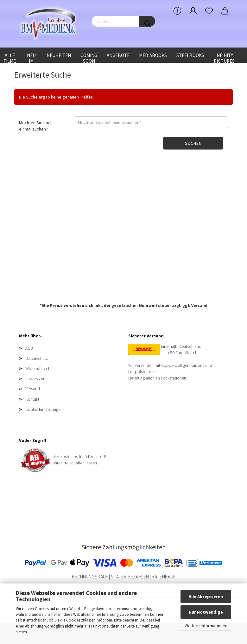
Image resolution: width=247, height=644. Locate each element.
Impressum (35, 378)
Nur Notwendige (206, 612)
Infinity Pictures (224, 57)
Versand (199, 305)
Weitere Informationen (206, 625)
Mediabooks (153, 55)
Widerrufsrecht (38, 368)
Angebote (118, 55)
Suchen (193, 143)
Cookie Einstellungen (44, 409)
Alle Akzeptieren (206, 596)
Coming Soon (88, 57)
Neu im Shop (31, 57)
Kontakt (32, 399)
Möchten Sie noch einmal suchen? (36, 126)
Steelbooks (190, 55)
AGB (29, 348)
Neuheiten (59, 55)
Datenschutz (36, 358)
